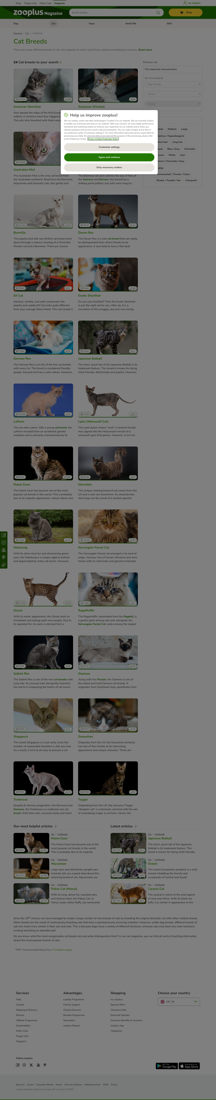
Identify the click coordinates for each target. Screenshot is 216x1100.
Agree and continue (109, 157)
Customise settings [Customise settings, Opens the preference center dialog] (109, 147)
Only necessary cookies (109, 167)
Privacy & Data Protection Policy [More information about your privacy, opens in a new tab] (103, 139)
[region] (109, 142)
